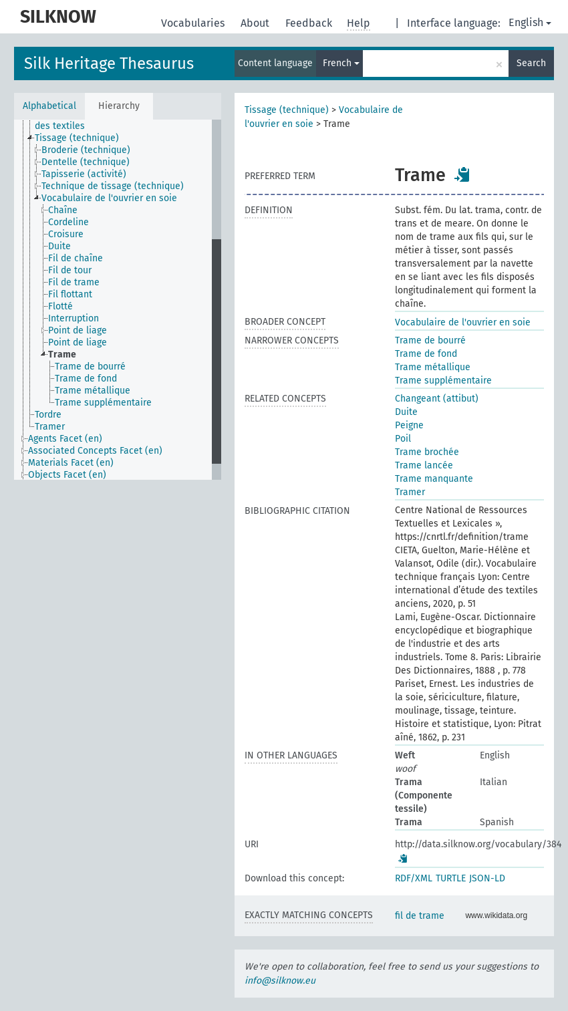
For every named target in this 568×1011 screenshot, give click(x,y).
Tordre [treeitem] (48, 414)
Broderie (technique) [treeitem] (85, 150)
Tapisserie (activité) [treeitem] (83, 174)
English (530, 22)
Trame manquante (434, 478)
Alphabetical (49, 106)
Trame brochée (427, 452)
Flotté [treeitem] (60, 306)
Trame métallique (432, 367)
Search (531, 63)
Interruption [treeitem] (73, 318)
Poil (403, 438)
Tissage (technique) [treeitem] (77, 138)
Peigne (409, 425)
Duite (406, 412)
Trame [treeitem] (62, 354)
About (256, 23)
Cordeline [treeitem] (68, 222)
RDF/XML (413, 878)
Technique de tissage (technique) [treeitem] (112, 186)
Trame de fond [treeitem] (86, 378)
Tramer (410, 492)
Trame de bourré (430, 340)
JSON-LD (487, 878)
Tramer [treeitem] (50, 426)
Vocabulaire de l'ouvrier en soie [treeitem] (109, 198)
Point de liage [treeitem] (77, 330)
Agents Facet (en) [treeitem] (65, 438)
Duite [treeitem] (59, 246)
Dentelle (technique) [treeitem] (85, 162)
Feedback (310, 23)
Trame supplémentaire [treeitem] (103, 402)
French (341, 63)
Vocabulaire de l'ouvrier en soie (463, 322)
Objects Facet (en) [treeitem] (67, 474)
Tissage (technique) (287, 110)
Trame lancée (424, 465)
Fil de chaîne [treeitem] (75, 258)
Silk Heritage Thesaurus (109, 63)
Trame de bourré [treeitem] (90, 366)
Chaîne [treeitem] (63, 210)
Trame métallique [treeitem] (92, 390)
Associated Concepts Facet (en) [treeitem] (95, 450)
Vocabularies (194, 23)
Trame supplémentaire (443, 380)
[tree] (117, 300)
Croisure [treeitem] (66, 234)
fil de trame (419, 915)
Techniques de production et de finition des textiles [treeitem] (118, 120)
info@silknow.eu (280, 980)
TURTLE (451, 878)
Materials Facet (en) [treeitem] (71, 462)
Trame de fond (426, 353)
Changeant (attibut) (436, 398)
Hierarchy (119, 106)
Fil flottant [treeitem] (70, 294)
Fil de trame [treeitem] (74, 282)
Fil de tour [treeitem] (70, 270)
